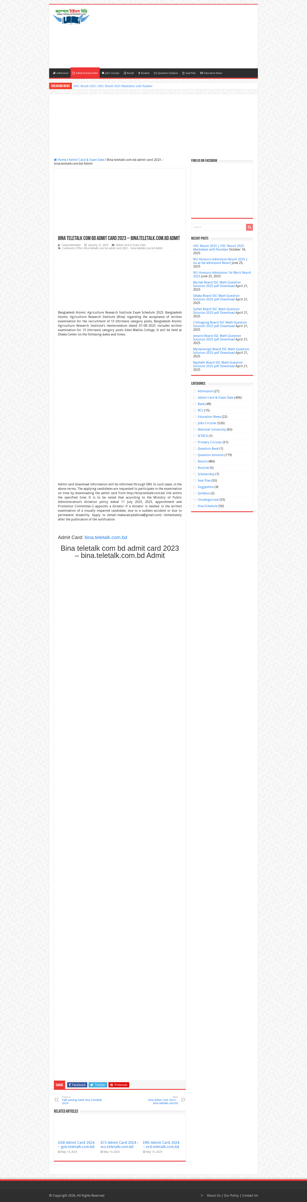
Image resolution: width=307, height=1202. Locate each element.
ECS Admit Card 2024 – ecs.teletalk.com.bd (119, 1144)
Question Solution (166, 73)
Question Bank (208, 449)
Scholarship (206, 474)
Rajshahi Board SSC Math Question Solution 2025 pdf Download (218, 364)
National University (212, 429)
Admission (61, 73)
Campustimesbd (71, 245)
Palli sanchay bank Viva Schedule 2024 (82, 1100)
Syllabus (204, 493)
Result (129, 73)
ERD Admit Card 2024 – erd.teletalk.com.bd (161, 1144)
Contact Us (250, 1195)
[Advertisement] (182, 36)
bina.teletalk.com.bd (105, 537)
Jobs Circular (110, 73)
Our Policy (232, 1195)
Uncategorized (208, 500)
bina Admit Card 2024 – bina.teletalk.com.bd (157, 1100)
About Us (214, 1195)
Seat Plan (189, 73)
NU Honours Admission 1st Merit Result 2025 (222, 274)
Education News (211, 73)
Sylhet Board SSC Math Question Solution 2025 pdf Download (216, 311)
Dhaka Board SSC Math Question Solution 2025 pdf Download (216, 297)
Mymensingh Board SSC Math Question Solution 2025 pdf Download (221, 351)
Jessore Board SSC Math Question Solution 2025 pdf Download (217, 337)
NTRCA (203, 436)
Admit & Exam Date (85, 73)
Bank (201, 404)
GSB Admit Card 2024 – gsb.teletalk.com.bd (76, 1144)
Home (60, 160)
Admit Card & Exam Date (86, 160)
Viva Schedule (208, 506)
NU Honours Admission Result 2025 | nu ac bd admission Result (220, 261)
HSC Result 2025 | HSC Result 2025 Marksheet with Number (113, 86)
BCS (200, 410)
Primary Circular (210, 442)
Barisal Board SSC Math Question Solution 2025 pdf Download (217, 284)
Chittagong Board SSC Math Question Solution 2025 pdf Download (220, 324)
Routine (144, 73)
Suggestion (206, 487)
